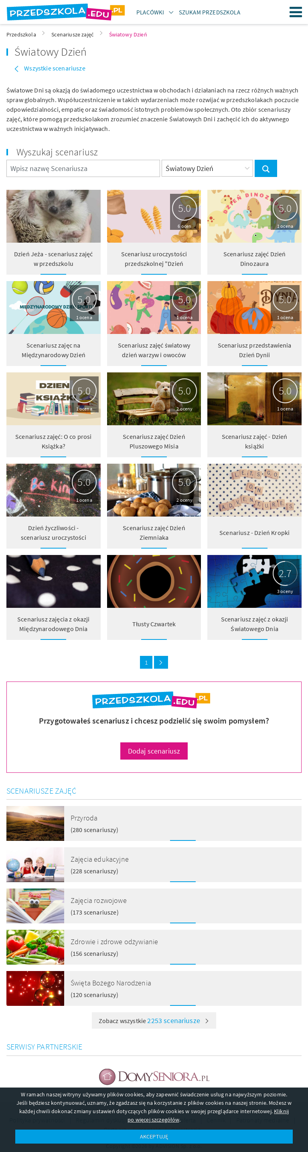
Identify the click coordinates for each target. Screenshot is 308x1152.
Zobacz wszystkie (154, 1020)
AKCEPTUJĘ (154, 1136)
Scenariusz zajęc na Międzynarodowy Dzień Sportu (53, 354)
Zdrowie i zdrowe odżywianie (114, 941)
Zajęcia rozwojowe (99, 900)
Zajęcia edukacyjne (100, 859)
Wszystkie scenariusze (54, 68)
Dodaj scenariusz (154, 751)
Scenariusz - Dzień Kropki (254, 533)
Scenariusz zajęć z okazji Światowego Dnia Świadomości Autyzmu (254, 628)
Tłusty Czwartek (154, 624)
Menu (296, 12)
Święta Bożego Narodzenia (111, 982)
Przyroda (84, 817)
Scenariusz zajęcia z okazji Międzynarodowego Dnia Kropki (53, 628)
